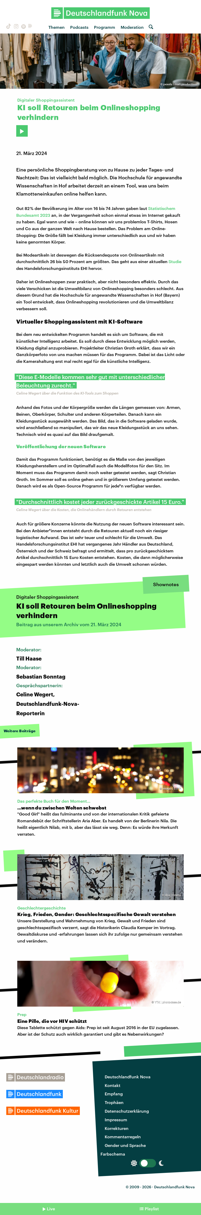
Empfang (114, 1093)
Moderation (132, 27)
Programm (104, 27)
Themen (56, 27)
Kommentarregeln (123, 1136)
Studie (175, 261)
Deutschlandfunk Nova (127, 1076)
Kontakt (112, 1085)
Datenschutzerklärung (127, 1110)
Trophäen (114, 1102)
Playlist (152, 1208)
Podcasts (79, 27)
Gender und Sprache (125, 1145)
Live (51, 1208)
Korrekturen (117, 1128)
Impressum (116, 1119)
